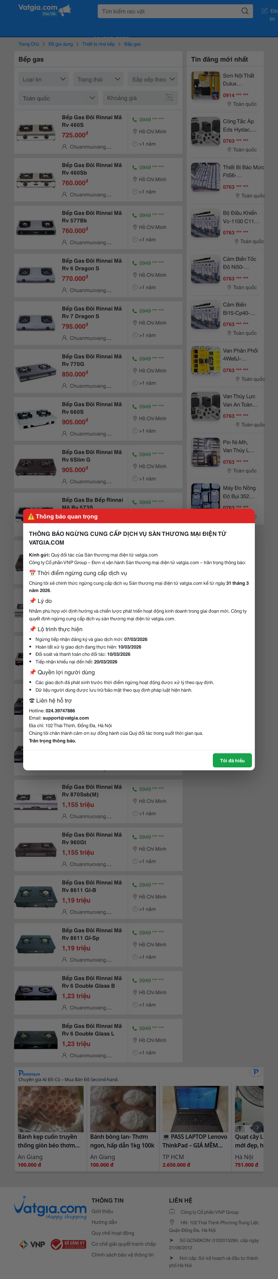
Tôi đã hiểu (232, 760)
